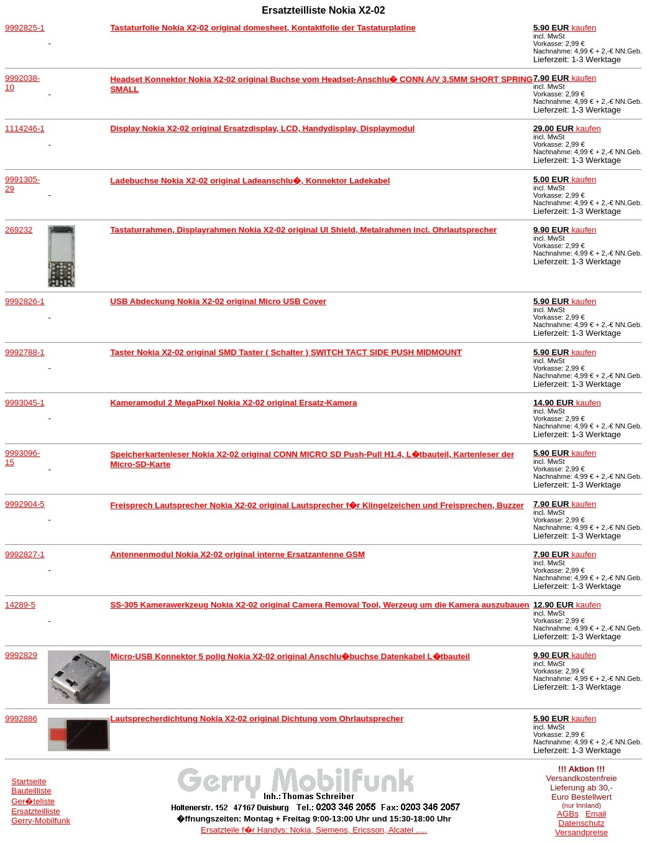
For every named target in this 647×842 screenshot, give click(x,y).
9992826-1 (25, 301)
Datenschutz (582, 823)
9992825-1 (25, 27)
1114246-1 (25, 128)
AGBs (568, 813)
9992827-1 (25, 554)
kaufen (565, 27)
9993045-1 (25, 402)
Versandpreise (581, 832)
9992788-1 (25, 352)
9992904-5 (25, 504)
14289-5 (20, 604)
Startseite (28, 781)
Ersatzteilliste (35, 811)
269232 (18, 229)
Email (595, 813)
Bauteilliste (31, 790)
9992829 (21, 655)
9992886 (21, 718)
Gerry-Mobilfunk (40, 820)
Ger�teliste (33, 801)
